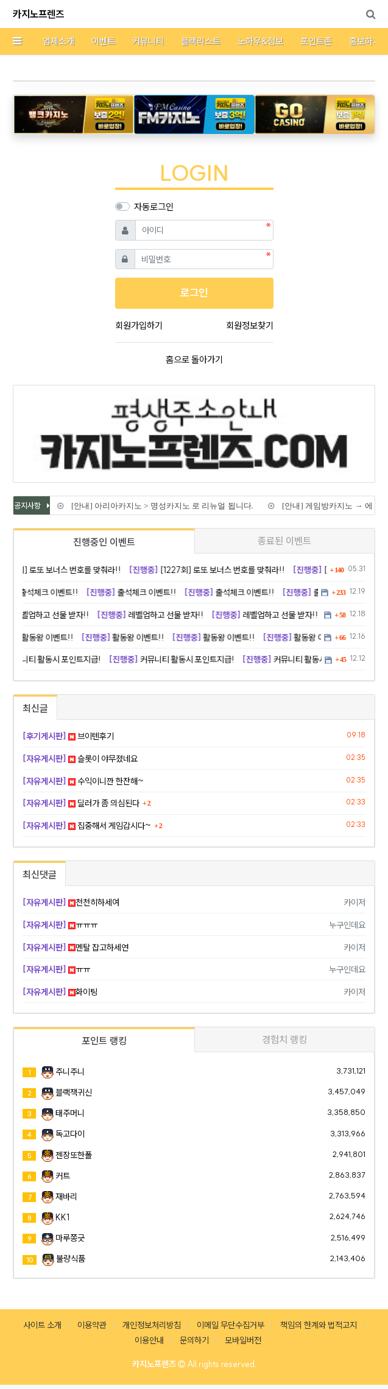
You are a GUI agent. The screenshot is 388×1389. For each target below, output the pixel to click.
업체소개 (58, 41)
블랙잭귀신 (73, 1092)
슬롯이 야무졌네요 (80, 758)
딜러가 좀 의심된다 (81, 803)
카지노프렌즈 (38, 14)
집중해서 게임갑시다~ (87, 825)
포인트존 (316, 41)
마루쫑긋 (70, 1238)
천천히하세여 (71, 902)
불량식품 (70, 1258)
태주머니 (70, 1113)
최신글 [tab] (35, 708)
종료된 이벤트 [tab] (284, 541)
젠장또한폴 (73, 1155)
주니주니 (70, 1071)
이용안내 (149, 1340)
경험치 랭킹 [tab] (284, 1039)
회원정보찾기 (249, 325)
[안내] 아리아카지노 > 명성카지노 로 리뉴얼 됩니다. (160, 505)
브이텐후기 (68, 736)
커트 (62, 1175)
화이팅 (60, 991)
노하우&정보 (260, 41)
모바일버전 (243, 1340)
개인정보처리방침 (151, 1325)
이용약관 (92, 1325)
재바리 (66, 1196)
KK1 (62, 1217)
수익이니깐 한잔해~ (83, 781)
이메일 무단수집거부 (230, 1325)
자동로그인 (154, 207)
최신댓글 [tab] (40, 874)
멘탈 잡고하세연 (76, 947)
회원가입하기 (139, 325)
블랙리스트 (200, 41)
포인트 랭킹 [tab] (104, 1041)
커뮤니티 (148, 41)
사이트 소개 (42, 1325)
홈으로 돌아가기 (194, 359)
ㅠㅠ (56, 969)
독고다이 (70, 1133)
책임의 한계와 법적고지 (318, 1325)
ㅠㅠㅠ (60, 925)
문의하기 (194, 1340)
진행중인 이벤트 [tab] (104, 542)
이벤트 (103, 41)
